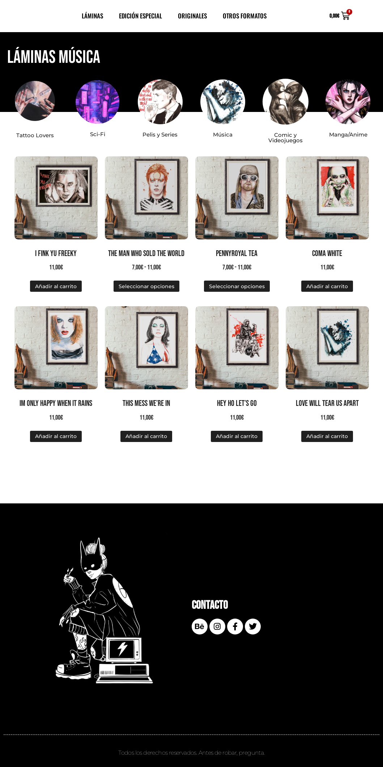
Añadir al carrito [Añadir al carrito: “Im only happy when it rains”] (56, 436)
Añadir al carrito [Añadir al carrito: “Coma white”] (327, 286)
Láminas (92, 15)
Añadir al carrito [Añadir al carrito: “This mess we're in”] (146, 436)
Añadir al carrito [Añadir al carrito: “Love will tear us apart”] (327, 436)
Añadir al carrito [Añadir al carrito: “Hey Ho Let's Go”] (237, 436)
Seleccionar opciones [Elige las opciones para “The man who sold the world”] (146, 286)
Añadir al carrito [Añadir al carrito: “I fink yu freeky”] (56, 286)
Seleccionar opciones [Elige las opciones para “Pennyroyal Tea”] (237, 286)
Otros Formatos (245, 15)
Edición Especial (140, 15)
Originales (192, 15)
